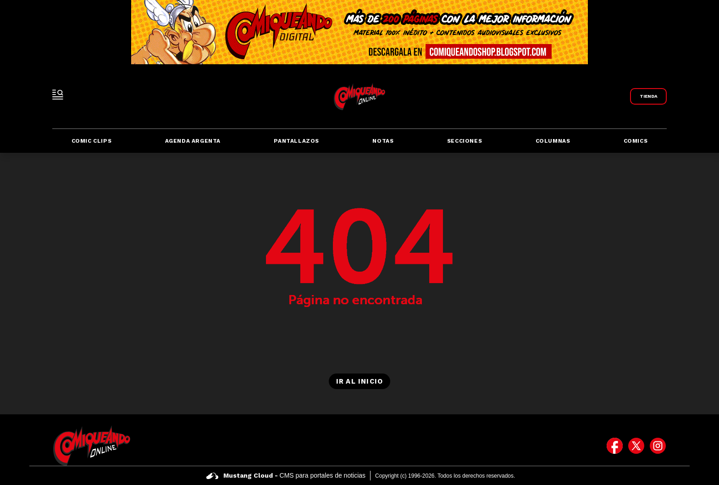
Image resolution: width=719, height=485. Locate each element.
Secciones (464, 141)
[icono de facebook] (615, 445)
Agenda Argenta (193, 141)
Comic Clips (92, 141)
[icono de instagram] (658, 445)
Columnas (553, 141)
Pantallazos (296, 141)
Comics (636, 141)
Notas (382, 141)
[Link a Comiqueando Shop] (648, 96)
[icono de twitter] (636, 445)
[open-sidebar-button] (57, 94)
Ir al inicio (359, 381)
